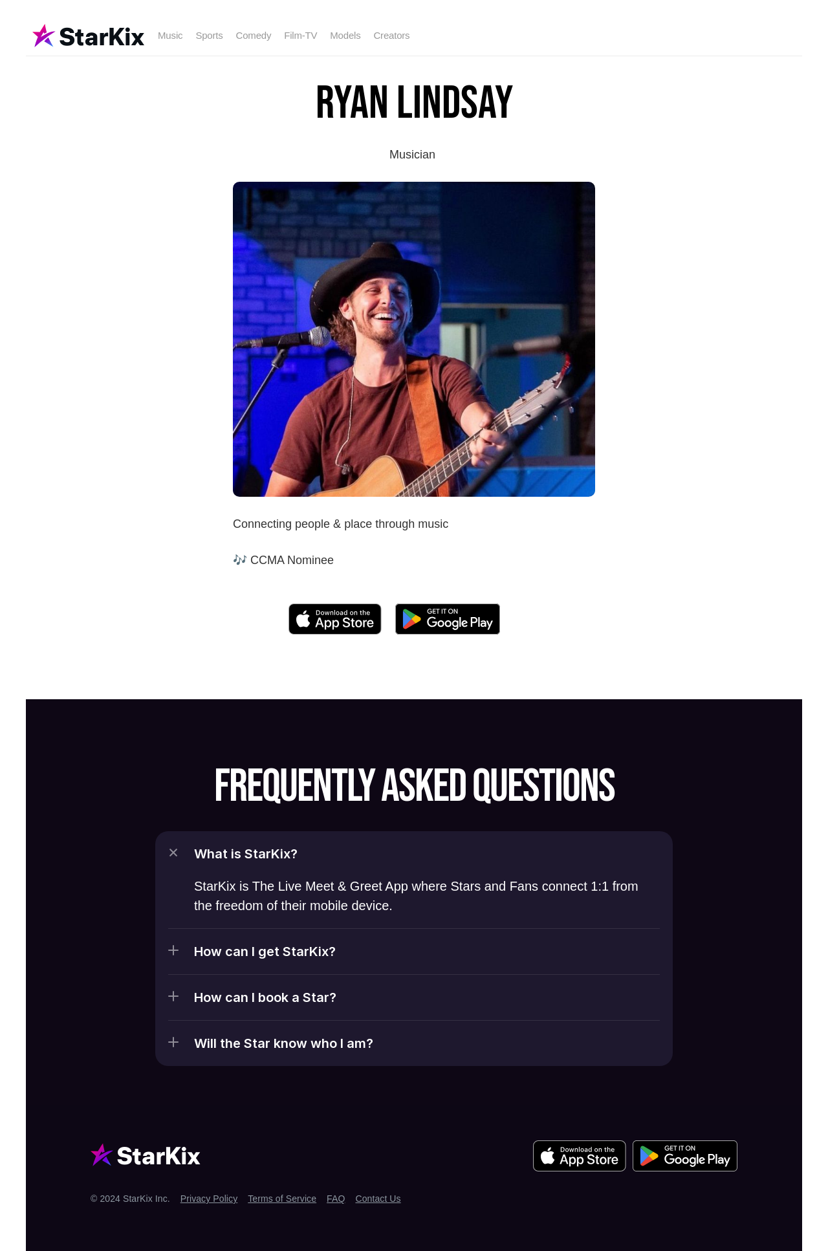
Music (170, 35)
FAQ (336, 1198)
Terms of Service (282, 1198)
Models (345, 35)
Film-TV (300, 35)
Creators (391, 35)
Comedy (254, 35)
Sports (209, 35)
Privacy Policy (209, 1198)
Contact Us (377, 1198)
